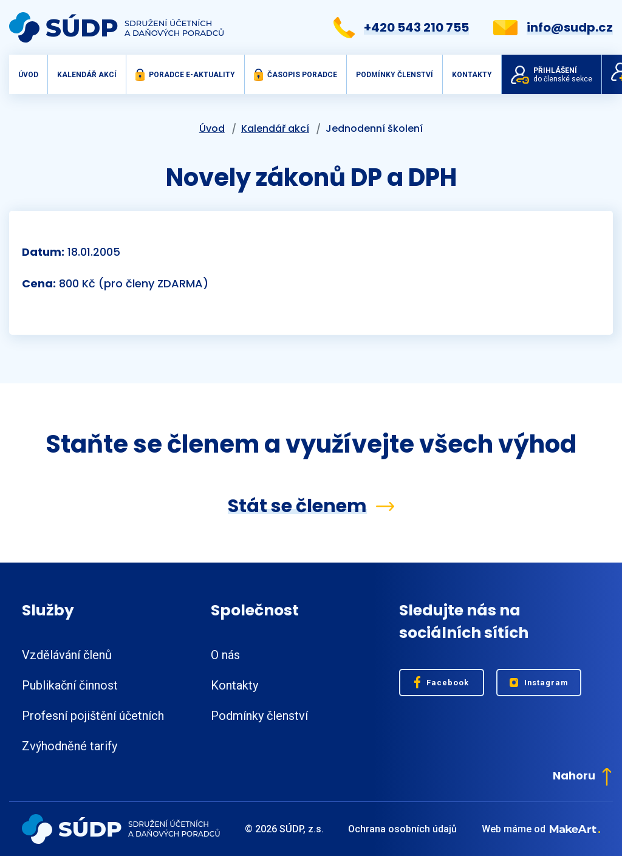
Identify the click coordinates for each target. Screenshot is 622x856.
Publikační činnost (70, 685)
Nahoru (582, 775)
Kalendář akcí (87, 74)
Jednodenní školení (374, 128)
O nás (225, 655)
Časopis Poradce (295, 75)
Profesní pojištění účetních (93, 715)
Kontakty (472, 74)
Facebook (441, 682)
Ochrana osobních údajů (402, 829)
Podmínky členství (394, 74)
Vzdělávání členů (67, 655)
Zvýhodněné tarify (69, 746)
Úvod (28, 74)
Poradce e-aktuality (185, 75)
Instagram (539, 682)
